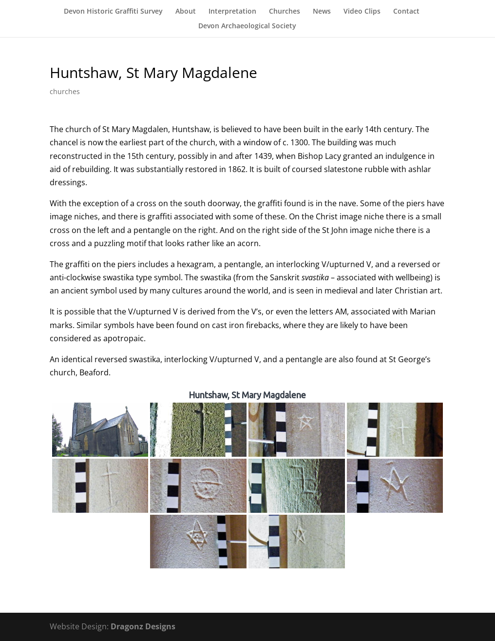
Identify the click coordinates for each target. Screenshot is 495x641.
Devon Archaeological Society (247, 26)
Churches (284, 12)
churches (65, 91)
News (322, 12)
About (185, 12)
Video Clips (362, 12)
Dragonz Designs (143, 626)
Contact (406, 12)
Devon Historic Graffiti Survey (113, 12)
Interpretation (232, 12)
